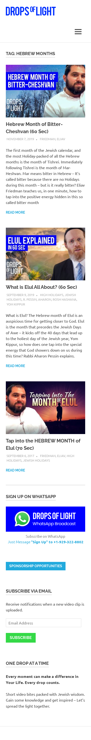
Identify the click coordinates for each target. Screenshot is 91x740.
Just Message (45, 541)
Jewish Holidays (36, 460)
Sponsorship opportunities (35, 566)
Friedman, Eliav (52, 139)
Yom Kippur (16, 304)
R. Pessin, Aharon (37, 299)
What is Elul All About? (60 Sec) (41, 287)
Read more (15, 212)
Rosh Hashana (64, 299)
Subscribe (21, 637)
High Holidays (51, 295)
